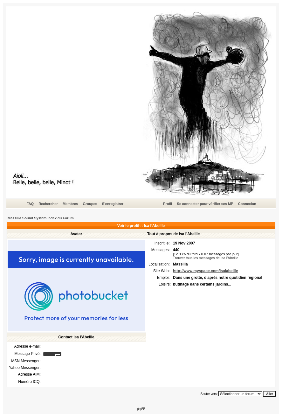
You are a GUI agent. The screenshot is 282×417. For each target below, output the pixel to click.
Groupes (90, 204)
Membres (70, 204)
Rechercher (48, 204)
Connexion (247, 204)
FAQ (30, 204)
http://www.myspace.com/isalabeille (205, 271)
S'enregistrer (112, 204)
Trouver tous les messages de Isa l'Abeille (205, 258)
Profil (167, 204)
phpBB (141, 409)
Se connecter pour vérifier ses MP (205, 204)
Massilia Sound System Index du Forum (41, 218)
